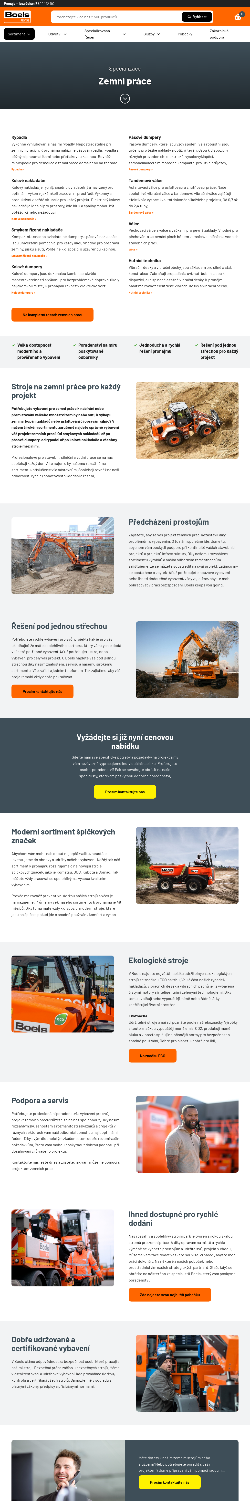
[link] (17, 16)
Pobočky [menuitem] (185, 33)
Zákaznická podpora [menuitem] (219, 33)
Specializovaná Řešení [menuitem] (105, 33)
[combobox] (117, 17)
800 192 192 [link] (46, 3)
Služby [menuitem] (152, 34)
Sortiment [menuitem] (19, 34)
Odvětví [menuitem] (57, 34)
